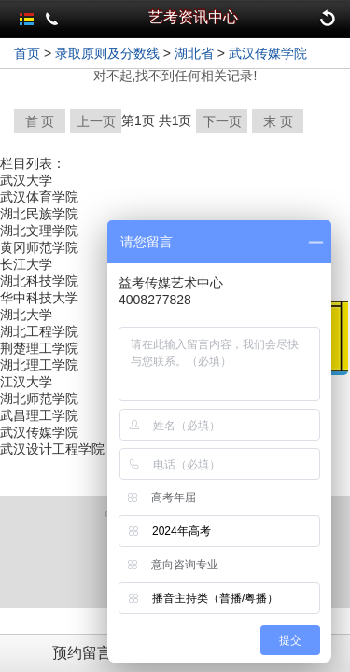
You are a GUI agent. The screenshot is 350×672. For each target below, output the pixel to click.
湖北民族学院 (39, 213)
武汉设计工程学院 (52, 448)
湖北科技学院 (39, 280)
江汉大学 (26, 381)
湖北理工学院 (39, 364)
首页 (27, 53)
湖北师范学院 (39, 398)
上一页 (96, 121)
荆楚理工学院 (39, 348)
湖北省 (194, 53)
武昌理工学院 (39, 415)
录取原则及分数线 (107, 53)
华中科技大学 (39, 297)
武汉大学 (26, 180)
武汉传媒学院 (268, 53)
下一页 (222, 121)
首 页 (40, 121)
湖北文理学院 (39, 230)
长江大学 (26, 264)
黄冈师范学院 (39, 247)
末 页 (278, 121)
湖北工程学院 (39, 331)
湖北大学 (26, 314)
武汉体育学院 (39, 196)
